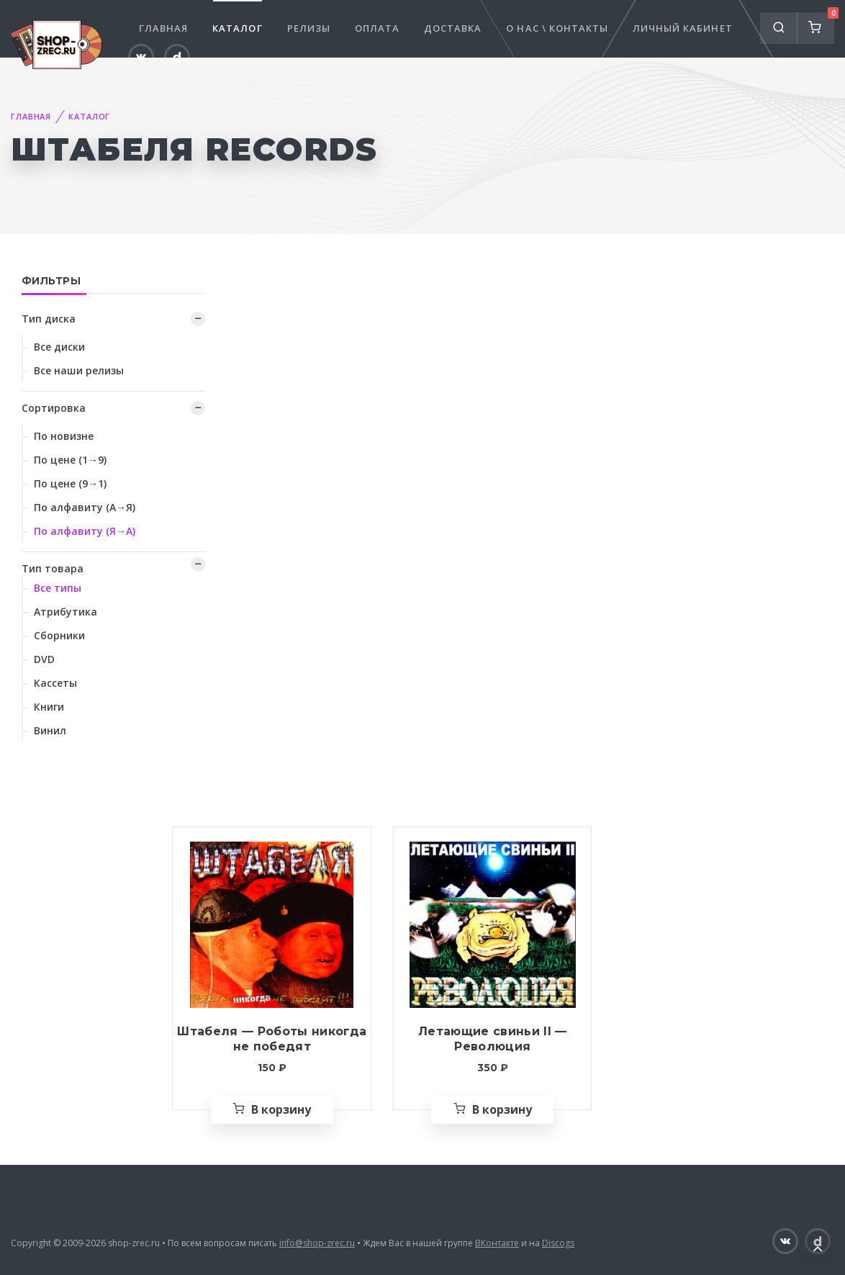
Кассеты (55, 683)
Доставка (453, 28)
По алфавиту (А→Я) (84, 507)
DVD (44, 659)
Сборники (59, 635)
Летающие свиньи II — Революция (492, 1039)
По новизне (64, 436)
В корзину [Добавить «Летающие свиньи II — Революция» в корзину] (502, 1109)
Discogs (558, 1243)
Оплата (377, 28)
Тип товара (52, 568)
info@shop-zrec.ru (317, 1243)
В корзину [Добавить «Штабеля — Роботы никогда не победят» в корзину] (281, 1109)
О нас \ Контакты (557, 28)
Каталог (237, 28)
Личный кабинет (683, 28)
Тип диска (49, 318)
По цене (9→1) (70, 483)
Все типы (57, 588)
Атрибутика (65, 611)
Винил (50, 730)
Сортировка (54, 408)
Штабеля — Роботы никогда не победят (271, 1039)
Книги (49, 706)
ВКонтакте (497, 1243)
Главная (163, 28)
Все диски (59, 346)
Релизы (308, 28)
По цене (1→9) (70, 460)
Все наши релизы (79, 370)
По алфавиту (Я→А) (84, 531)
